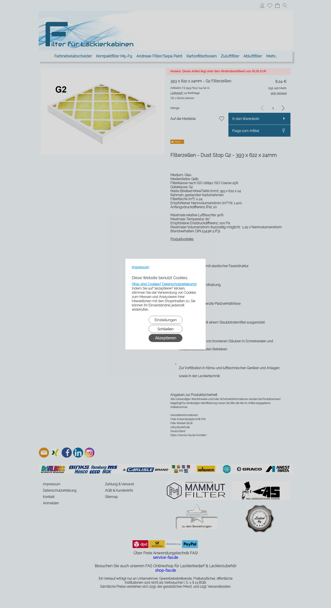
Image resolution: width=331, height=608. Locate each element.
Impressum (140, 267)
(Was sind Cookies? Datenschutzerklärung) (164, 284)
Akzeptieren (165, 338)
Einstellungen (166, 320)
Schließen (165, 329)
